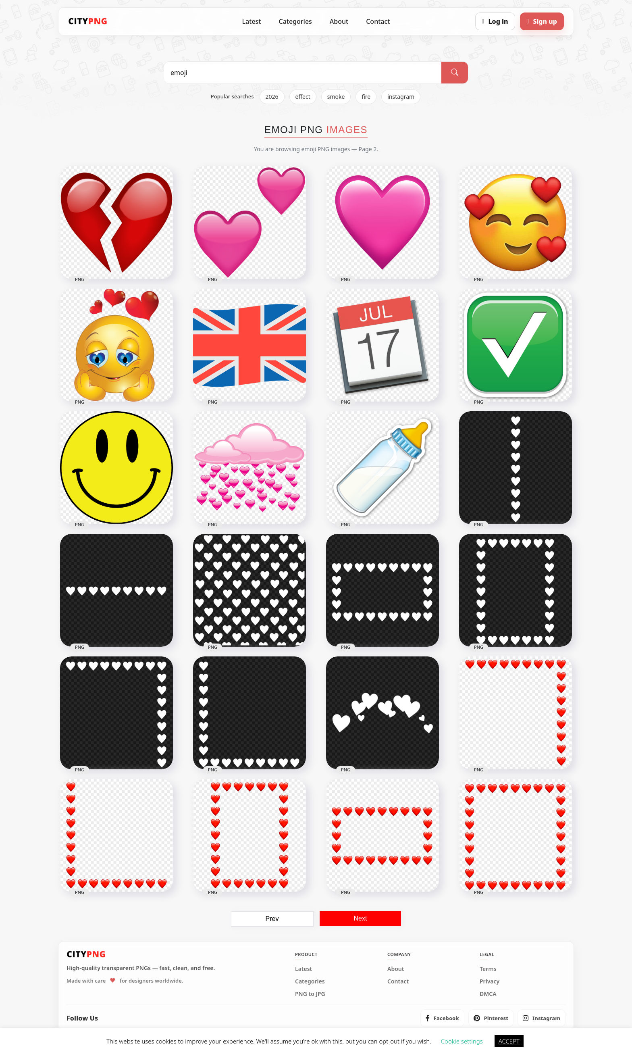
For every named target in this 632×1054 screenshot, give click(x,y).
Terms (488, 969)
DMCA (488, 994)
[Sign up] (542, 21)
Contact (378, 21)
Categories (295, 21)
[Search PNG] (302, 72)
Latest (251, 21)
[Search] (454, 72)
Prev (272, 918)
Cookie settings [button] (462, 1041)
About (339, 21)
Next (360, 918)
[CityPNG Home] (88, 21)
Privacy (489, 981)
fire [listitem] (366, 96)
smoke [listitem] (336, 96)
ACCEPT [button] (509, 1041)
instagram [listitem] (400, 96)
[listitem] (442, 1018)
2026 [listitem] (272, 96)
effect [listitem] (302, 96)
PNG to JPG (310, 994)
